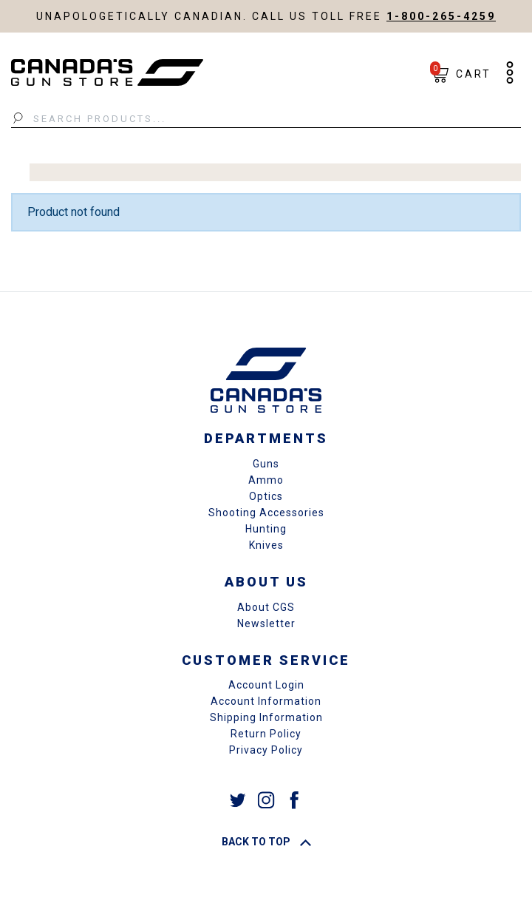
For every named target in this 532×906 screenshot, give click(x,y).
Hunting (266, 529)
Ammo (266, 480)
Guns (266, 464)
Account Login (266, 685)
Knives (266, 545)
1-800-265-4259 (441, 16)
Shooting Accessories (266, 512)
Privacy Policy (266, 750)
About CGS (266, 607)
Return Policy (266, 734)
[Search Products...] (266, 119)
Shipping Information (266, 717)
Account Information (266, 701)
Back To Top (266, 842)
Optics (266, 496)
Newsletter (266, 623)
